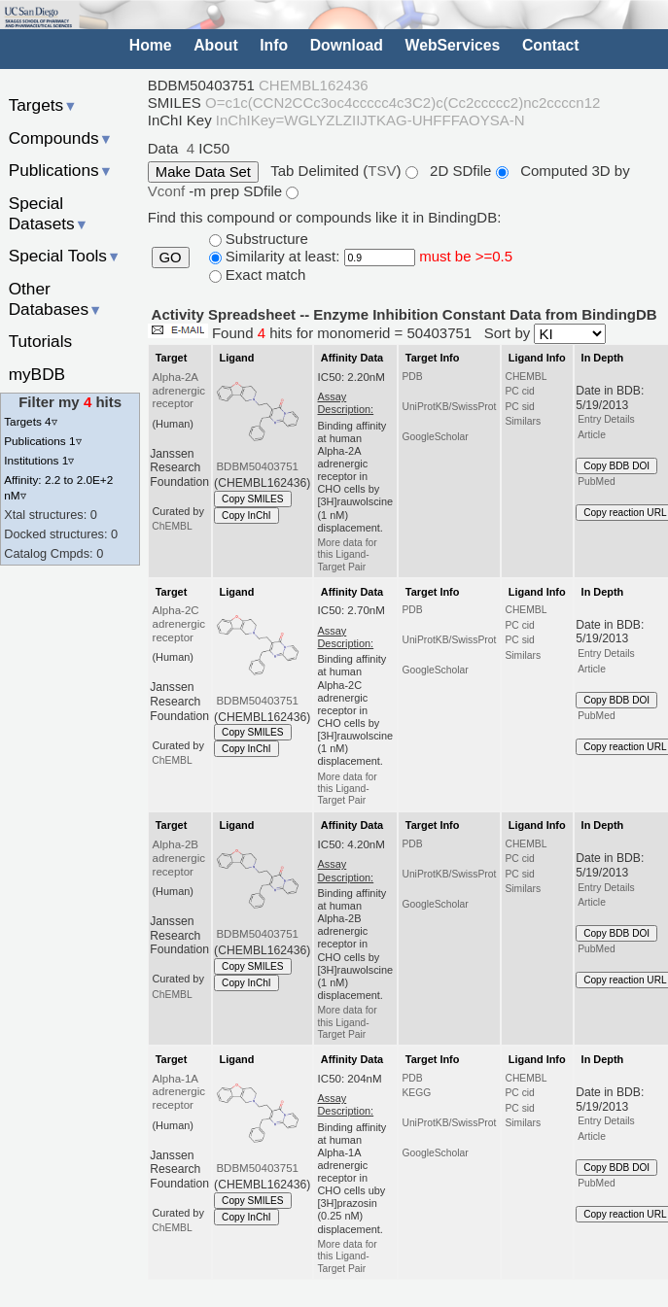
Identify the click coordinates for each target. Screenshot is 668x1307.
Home (150, 45)
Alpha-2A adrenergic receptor (179, 390)
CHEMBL (525, 376)
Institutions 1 (39, 460)
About (215, 45)
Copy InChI (246, 515)
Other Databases (56, 299)
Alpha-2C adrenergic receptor (179, 623)
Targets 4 (30, 421)
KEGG (416, 1092)
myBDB (37, 374)
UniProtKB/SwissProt (449, 406)
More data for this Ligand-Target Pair (346, 554)
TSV (382, 170)
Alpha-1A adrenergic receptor (179, 1092)
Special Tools (65, 255)
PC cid (519, 391)
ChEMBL (172, 526)
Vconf (169, 191)
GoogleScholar (435, 436)
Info (274, 45)
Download (346, 45)
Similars (523, 421)
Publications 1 (42, 440)
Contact (551, 45)
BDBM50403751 (257, 466)
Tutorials (41, 341)
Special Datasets (48, 213)
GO (170, 257)
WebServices (453, 45)
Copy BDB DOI (616, 466)
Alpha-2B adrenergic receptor (179, 858)
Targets (43, 105)
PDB (412, 376)
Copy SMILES (253, 499)
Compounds (61, 138)
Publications (61, 170)
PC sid (519, 406)
